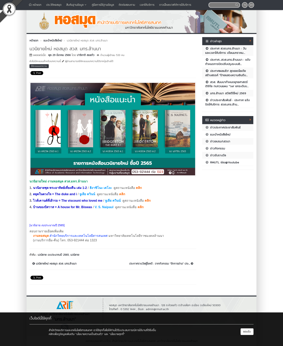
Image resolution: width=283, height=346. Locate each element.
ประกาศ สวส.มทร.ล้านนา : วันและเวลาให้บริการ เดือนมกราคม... (225, 50)
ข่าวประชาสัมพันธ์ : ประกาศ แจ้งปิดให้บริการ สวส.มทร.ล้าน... (227, 102)
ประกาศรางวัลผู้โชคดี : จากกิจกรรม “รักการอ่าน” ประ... (161, 264)
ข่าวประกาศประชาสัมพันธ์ (223, 127)
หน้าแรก (35, 5)
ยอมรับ (247, 332)
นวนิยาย (74, 255)
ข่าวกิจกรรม (215, 148)
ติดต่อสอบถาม (127, 5)
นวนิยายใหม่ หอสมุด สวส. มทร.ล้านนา (54, 264)
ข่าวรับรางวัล (215, 155)
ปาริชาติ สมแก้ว (85, 55)
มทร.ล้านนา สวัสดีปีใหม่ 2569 (225, 93)
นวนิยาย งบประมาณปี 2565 (53, 255)
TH (244, 5)
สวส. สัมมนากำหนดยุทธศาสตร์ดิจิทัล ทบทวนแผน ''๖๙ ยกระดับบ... (227, 84)
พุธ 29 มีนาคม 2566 (59, 55)
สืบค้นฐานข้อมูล (76, 5)
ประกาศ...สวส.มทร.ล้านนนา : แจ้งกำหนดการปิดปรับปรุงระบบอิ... (227, 61)
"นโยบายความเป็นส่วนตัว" (89, 334)
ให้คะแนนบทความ (39, 66)
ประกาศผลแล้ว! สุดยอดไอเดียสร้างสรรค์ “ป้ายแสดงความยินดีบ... (226, 73)
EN (251, 5)
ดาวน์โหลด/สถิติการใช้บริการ (175, 5)
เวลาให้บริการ (147, 5)
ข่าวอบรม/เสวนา (217, 141)
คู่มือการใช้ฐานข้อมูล (103, 5)
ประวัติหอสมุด (54, 5)
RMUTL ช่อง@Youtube (222, 162)
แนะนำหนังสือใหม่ (217, 134)
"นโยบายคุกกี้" (117, 334)
